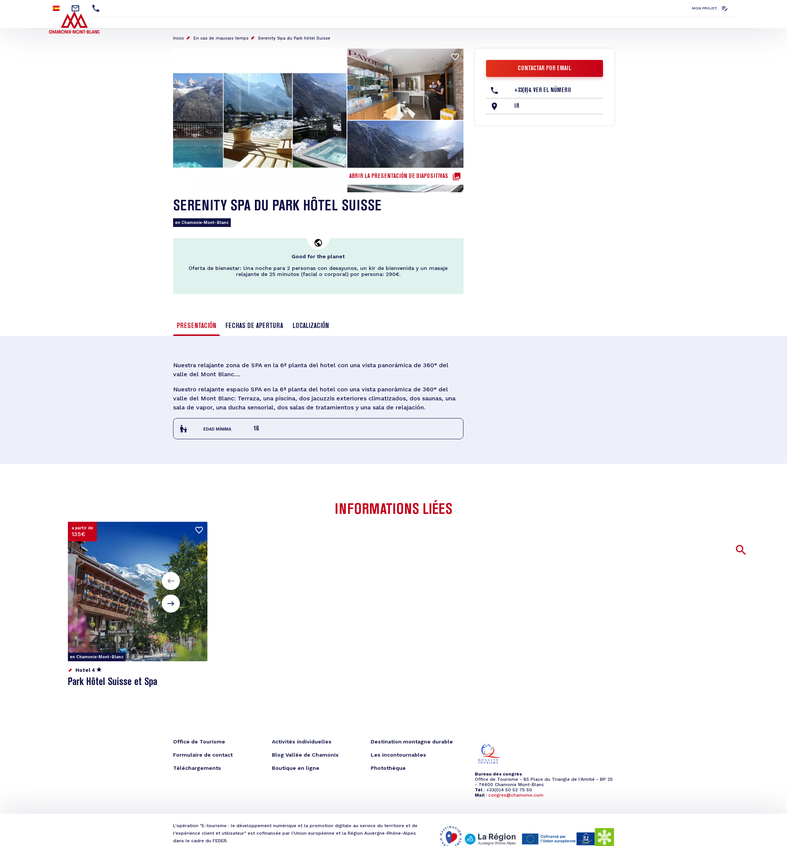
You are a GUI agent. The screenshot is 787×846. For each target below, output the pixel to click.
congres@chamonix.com (515, 795)
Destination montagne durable (412, 742)
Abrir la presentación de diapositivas (398, 176)
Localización (311, 326)
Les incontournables (398, 755)
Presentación (196, 326)
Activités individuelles (301, 742)
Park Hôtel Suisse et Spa (112, 682)
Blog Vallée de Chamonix (305, 755)
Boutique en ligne (295, 768)
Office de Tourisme (199, 742)
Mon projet (704, 8)
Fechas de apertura (254, 326)
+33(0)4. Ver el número (542, 90)
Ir (516, 106)
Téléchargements (197, 768)
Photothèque (388, 768)
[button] (171, 581)
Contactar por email (544, 68)
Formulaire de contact (203, 755)
